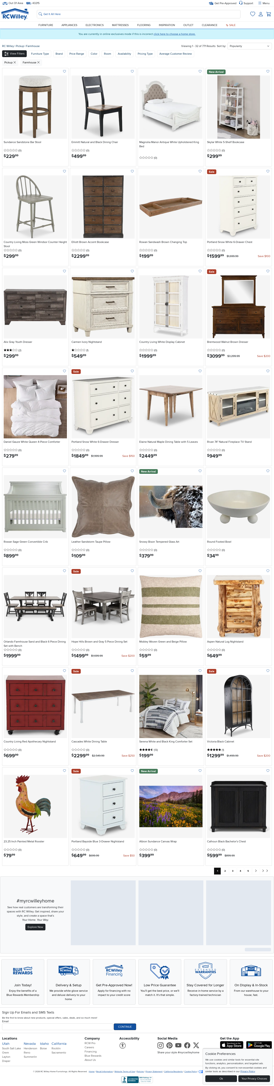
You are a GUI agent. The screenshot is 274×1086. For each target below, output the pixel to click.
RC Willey (8, 46)
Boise (43, 1048)
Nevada (30, 1044)
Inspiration (167, 25)
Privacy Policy (247, 1071)
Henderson (30, 1048)
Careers (89, 1047)
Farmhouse (33, 46)
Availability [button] (124, 54)
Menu (264, 3)
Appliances (69, 25)
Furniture (45, 25)
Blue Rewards (93, 1056)
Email (5, 1021)
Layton (6, 1057)
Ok (221, 1078)
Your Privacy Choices (254, 1078)
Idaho (44, 1044)
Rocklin (56, 1048)
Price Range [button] (76, 54)
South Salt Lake (11, 1048)
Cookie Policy (190, 1071)
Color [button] (94, 54)
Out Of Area (12, 3)
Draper (6, 1061)
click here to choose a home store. (175, 34)
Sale (231, 25)
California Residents (173, 1071)
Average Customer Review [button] (175, 54)
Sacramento (59, 1052)
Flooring (143, 25)
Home (92, 1071)
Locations (9, 1038)
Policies (140, 1071)
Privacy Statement (154, 1071)
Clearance (209, 25)
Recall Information (104, 1071)
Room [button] (107, 54)
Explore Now (35, 927)
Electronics (95, 25)
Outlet (188, 25)
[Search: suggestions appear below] (138, 14)
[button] (14, 53)
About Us (90, 1060)
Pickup (20, 46)
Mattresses (120, 25)
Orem (5, 1052)
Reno (27, 1052)
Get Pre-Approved (222, 3)
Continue (125, 1027)
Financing (91, 1051)
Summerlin (30, 1057)
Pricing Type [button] (145, 54)
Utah (5, 1044)
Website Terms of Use (124, 1071)
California (59, 1044)
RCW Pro (90, 1043)
